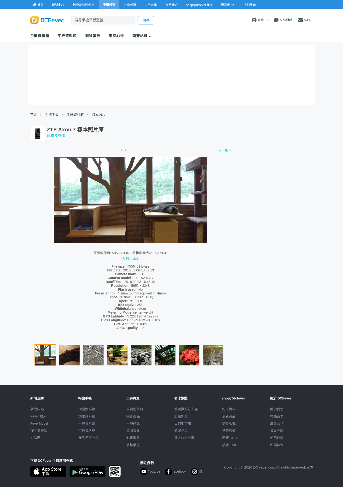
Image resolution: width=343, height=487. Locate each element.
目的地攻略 (182, 423)
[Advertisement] (274, 183)
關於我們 (277, 409)
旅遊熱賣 (181, 416)
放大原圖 (130, 258)
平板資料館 (67, 36)
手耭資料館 (75, 115)
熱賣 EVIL (229, 445)
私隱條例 (277, 445)
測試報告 (92, 36)
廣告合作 (277, 423)
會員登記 (277, 431)
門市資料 (229, 409)
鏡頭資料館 (86, 416)
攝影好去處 (186, 409)
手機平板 (51, 115)
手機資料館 (39, 36)
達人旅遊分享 (184, 438)
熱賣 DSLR (230, 438)
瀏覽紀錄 (141, 36)
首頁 (33, 115)
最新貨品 (229, 416)
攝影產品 (133, 416)
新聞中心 (37, 409)
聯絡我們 (277, 416)
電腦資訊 (133, 431)
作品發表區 (38, 431)
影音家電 (133, 438)
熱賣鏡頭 (229, 431)
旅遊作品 (181, 431)
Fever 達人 (38, 416)
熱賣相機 (229, 423)
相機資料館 (86, 409)
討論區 (35, 438)
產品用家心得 (88, 438)
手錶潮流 (133, 445)
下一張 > (224, 150)
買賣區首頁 (134, 409)
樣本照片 (98, 115)
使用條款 (277, 438)
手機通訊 (133, 423)
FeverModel (39, 423)
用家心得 (116, 36)
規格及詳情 (56, 136)
